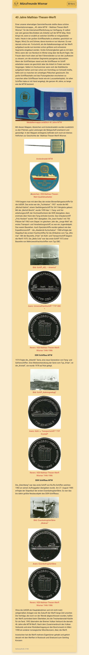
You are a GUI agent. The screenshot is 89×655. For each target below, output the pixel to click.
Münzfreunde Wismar (30, 4)
